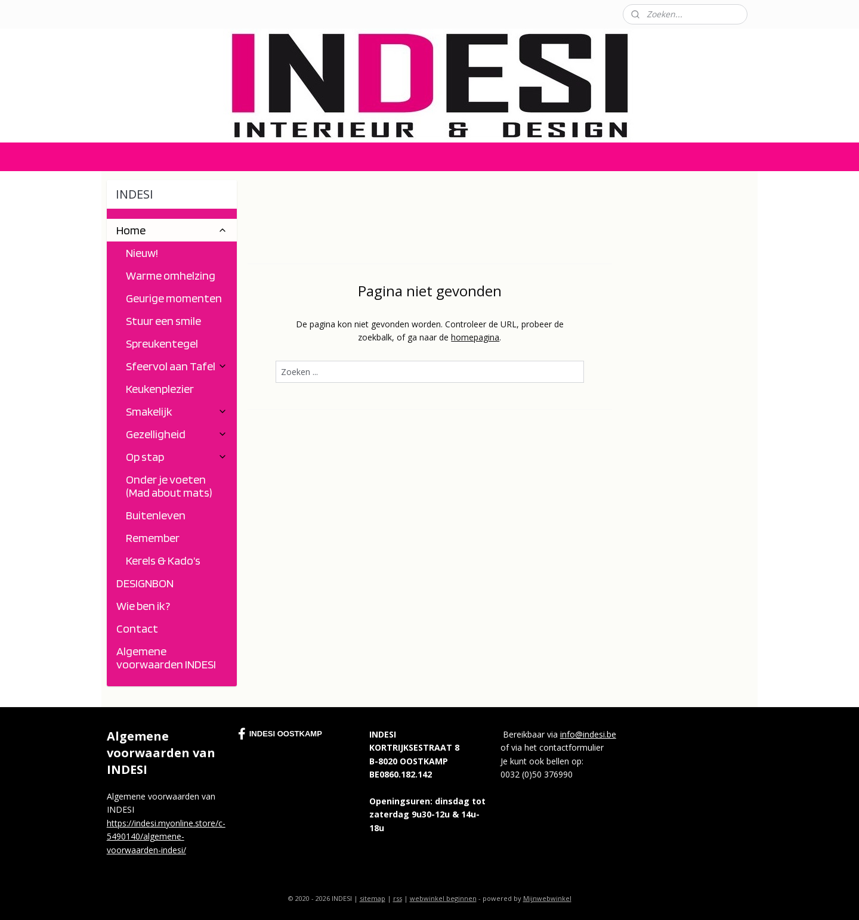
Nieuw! (142, 253)
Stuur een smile (163, 321)
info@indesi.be (588, 734)
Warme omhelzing (170, 275)
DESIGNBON (145, 583)
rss (397, 898)
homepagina (475, 337)
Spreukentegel (162, 343)
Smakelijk (176, 411)
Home (171, 230)
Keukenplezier (160, 389)
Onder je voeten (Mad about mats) (169, 486)
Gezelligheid (176, 434)
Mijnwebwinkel (547, 898)
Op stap (176, 457)
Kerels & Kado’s (163, 560)
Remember (153, 538)
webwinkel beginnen (443, 898)
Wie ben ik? (143, 606)
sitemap (372, 898)
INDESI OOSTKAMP (280, 734)
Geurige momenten (174, 298)
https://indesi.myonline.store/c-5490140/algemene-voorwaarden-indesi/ (166, 836)
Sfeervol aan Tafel (176, 366)
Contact (116, 14)
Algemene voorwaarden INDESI (166, 657)
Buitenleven (156, 515)
